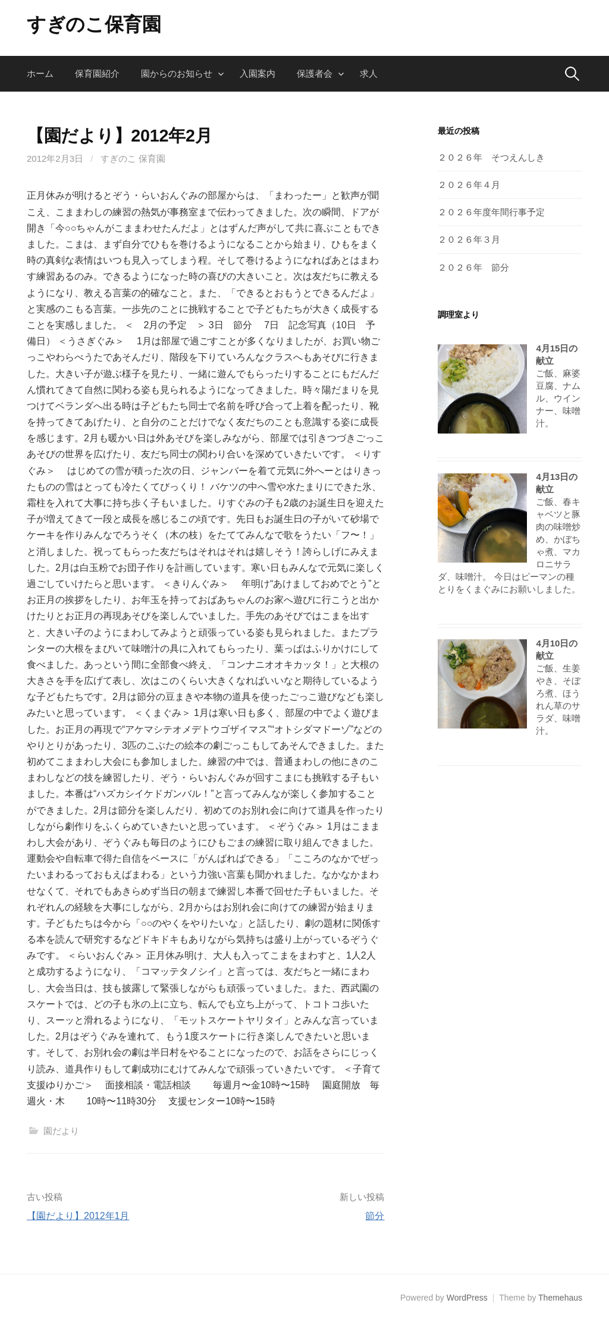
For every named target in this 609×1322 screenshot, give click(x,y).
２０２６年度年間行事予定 (491, 212)
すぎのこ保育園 (94, 24)
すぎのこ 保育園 (133, 158)
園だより (61, 1131)
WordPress (467, 1297)
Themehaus (560, 1297)
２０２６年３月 (469, 239)
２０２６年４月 (469, 185)
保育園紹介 (97, 73)
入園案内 (257, 73)
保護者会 (314, 73)
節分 (374, 1216)
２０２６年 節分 (473, 267)
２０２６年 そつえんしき (491, 157)
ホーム (40, 73)
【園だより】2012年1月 (78, 1216)
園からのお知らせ (176, 73)
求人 (369, 73)
